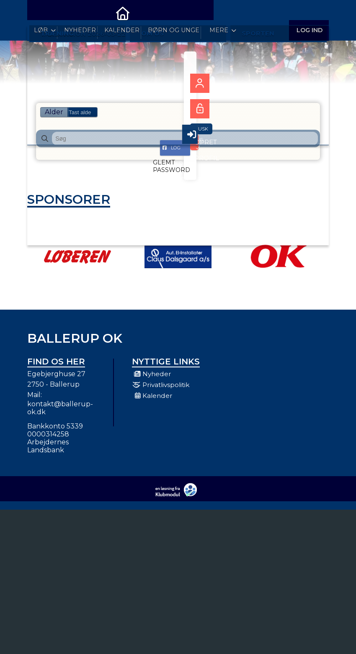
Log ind (308, 12)
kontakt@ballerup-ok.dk (60, 413)
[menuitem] (39, 12)
